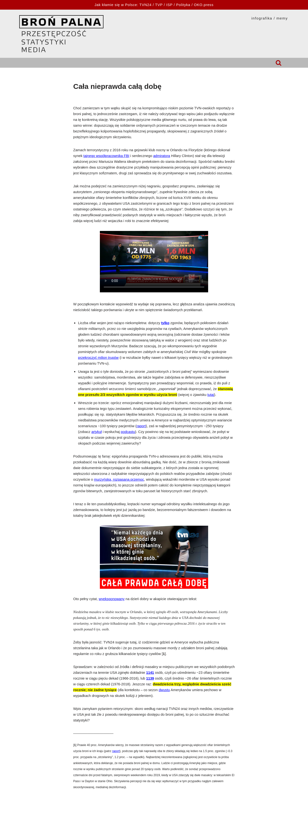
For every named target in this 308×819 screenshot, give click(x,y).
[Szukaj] (279, 63)
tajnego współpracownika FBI (106, 156)
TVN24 (145, 5)
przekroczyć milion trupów (98, 358)
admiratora (161, 156)
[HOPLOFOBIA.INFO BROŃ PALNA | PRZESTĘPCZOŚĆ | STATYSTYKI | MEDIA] (61, 33)
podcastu (128, 432)
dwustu (164, 690)
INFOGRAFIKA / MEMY (269, 18)
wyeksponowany (112, 599)
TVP (159, 5)
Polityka (183, 5)
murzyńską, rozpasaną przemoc (119, 479)
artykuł (96, 432)
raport (141, 426)
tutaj (210, 395)
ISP (169, 5)
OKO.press (203, 5)
